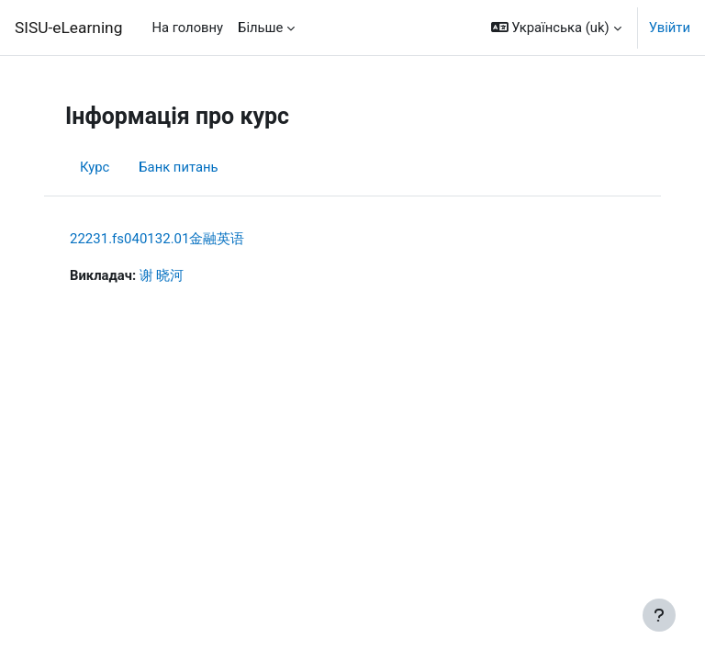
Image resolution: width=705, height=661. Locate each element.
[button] (556, 27)
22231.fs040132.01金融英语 (157, 238)
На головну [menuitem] (187, 27)
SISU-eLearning (68, 27)
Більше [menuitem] (260, 27)
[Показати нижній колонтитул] (659, 615)
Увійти (669, 27)
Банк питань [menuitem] (178, 167)
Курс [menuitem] (94, 167)
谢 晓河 (162, 275)
